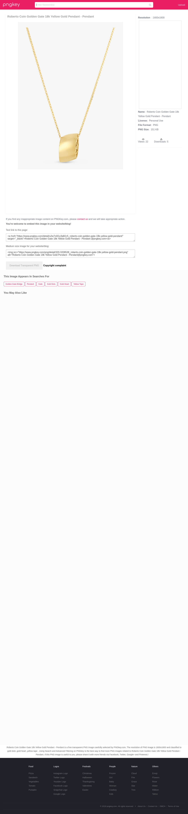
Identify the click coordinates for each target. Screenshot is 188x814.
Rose (154, 781)
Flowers (155, 777)
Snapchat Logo (60, 790)
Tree (133, 790)
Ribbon (155, 790)
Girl (111, 777)
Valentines (87, 786)
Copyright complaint (54, 265)
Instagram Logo (60, 773)
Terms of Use (173, 806)
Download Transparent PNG (24, 265)
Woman (112, 786)
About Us (141, 806)
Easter (85, 790)
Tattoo (155, 794)
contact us (82, 219)
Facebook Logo (60, 786)
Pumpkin (33, 790)
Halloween (87, 777)
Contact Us (152, 806)
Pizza (31, 773)
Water (155, 786)
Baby (111, 781)
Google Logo (59, 794)
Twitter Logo (59, 777)
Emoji (154, 773)
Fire (133, 777)
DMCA (162, 806)
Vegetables (34, 781)
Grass (134, 781)
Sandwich (33, 777)
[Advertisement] (71, 191)
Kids (111, 794)
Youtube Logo (59, 781)
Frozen (112, 773)
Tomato (32, 786)
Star (133, 786)
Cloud (134, 773)
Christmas (87, 773)
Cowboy (113, 790)
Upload (181, 5)
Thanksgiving (88, 781)
